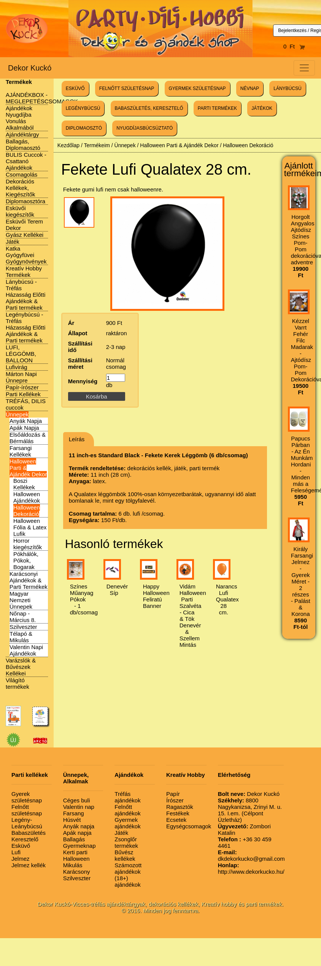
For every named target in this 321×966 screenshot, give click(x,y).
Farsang (73, 813)
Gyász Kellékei (24, 234)
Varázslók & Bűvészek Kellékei (21, 667)
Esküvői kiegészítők (20, 211)
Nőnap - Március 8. (23, 616)
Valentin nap (78, 807)
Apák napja (77, 832)
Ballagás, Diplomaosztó (23, 144)
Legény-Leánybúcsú (26, 823)
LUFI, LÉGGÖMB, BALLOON (21, 353)
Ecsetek (176, 820)
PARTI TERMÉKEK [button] (217, 108)
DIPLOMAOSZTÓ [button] (84, 128)
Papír (173, 794)
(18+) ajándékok (127, 881)
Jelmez (20, 858)
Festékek (177, 813)
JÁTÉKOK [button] (261, 108)
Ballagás (74, 839)
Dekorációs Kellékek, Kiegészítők (20, 188)
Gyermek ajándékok (127, 823)
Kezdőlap (68, 145)
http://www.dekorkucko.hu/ (251, 868)
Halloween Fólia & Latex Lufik (30, 527)
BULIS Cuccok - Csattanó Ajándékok (26, 161)
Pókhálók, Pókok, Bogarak (25, 560)
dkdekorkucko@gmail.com (251, 855)
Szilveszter (23, 627)
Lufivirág (16, 367)
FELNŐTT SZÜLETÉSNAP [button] (126, 88)
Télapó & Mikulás (21, 636)
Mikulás (73, 865)
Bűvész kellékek (124, 855)
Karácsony (76, 871)
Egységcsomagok (188, 826)
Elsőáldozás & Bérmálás (28, 437)
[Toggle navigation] (304, 68)
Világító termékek (17, 683)
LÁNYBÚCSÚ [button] (287, 88)
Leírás (77, 439)
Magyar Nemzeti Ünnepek (21, 600)
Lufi (16, 852)
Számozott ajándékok (127, 868)
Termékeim (97, 145)
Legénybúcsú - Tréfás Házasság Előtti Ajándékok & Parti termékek (25, 327)
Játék (12, 241)
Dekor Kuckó (30, 68)
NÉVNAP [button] (249, 88)
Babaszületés (28, 832)
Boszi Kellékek (24, 483)
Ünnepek (17, 414)
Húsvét (72, 820)
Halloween (76, 858)
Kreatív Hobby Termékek (24, 271)
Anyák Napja (26, 421)
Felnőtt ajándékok (127, 810)
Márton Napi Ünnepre (21, 377)
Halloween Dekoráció (26, 510)
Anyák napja (79, 826)
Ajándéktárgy (22, 134)
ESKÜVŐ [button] (75, 88)
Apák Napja (24, 427)
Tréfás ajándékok (127, 797)
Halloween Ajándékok (26, 497)
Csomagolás (21, 174)
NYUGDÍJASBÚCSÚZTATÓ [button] (144, 128)
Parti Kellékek (23, 394)
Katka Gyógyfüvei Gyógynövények (26, 255)
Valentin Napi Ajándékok (26, 650)
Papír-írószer (22, 387)
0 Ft (294, 46)
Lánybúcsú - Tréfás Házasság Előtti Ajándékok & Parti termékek (25, 294)
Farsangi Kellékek (21, 451)
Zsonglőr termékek (126, 842)
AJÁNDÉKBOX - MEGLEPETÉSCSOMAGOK (42, 98)
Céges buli (76, 800)
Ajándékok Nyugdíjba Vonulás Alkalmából (19, 118)
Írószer (175, 800)
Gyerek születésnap (26, 797)
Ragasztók (179, 807)
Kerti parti (75, 852)
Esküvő (20, 845)
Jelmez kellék (28, 865)
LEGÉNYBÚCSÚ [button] (83, 108)
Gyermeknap (79, 845)
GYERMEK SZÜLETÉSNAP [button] (197, 88)
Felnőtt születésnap (26, 810)
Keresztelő (24, 839)
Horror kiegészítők (27, 543)
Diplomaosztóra (25, 201)
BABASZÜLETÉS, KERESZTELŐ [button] (149, 108)
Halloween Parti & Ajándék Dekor (179, 145)
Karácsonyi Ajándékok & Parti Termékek (29, 580)
